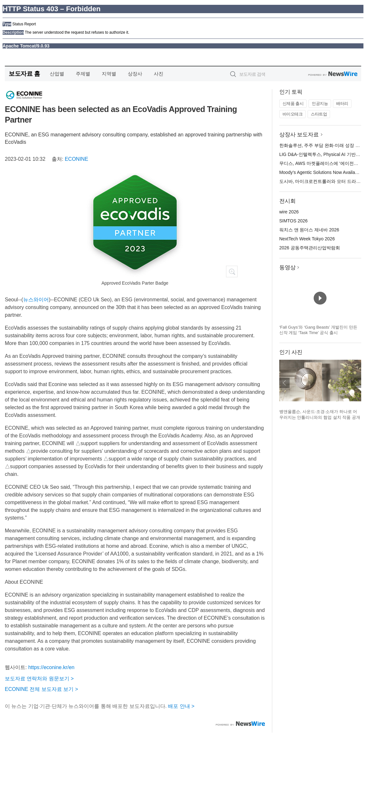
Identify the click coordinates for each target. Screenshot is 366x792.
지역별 (109, 73)
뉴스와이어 (36, 299)
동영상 (287, 267)
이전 (284, 383)
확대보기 (232, 271)
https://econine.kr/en (51, 667)
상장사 (135, 73)
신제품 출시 (293, 103)
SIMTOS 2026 (293, 220)
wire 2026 (289, 211)
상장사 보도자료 (299, 135)
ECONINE (76, 159)
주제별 (83, 73)
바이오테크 (293, 114)
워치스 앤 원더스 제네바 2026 (309, 229)
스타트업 (319, 114)
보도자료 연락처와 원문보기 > (39, 678)
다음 (356, 383)
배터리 (342, 103)
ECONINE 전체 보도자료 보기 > (41, 689)
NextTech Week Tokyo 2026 (307, 238)
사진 (158, 73)
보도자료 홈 (24, 73)
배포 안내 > (181, 706)
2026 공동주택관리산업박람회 (309, 247)
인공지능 (320, 103)
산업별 (57, 73)
